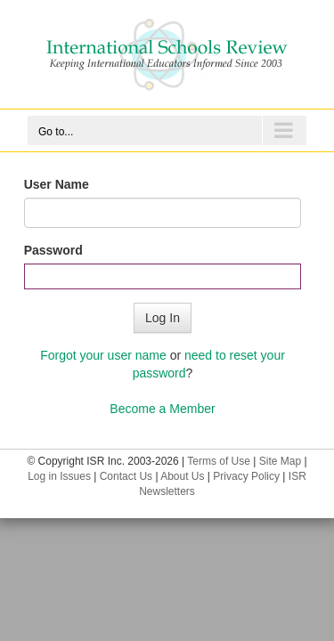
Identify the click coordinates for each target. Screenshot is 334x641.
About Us (182, 476)
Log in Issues (59, 476)
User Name (56, 184)
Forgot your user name (103, 355)
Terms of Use (218, 461)
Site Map (280, 461)
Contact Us (126, 476)
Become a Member (162, 409)
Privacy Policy (246, 476)
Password (53, 250)
